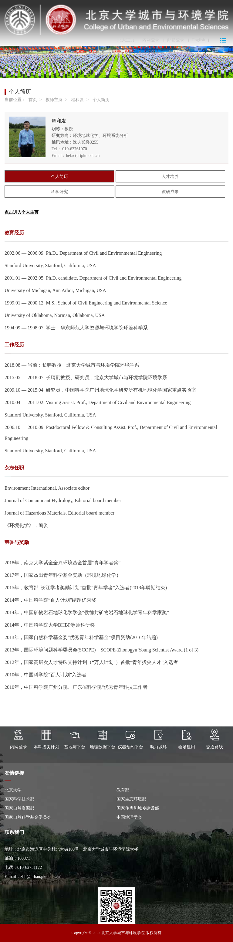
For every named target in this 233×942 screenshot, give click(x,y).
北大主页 (125, 40)
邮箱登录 (175, 40)
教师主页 (54, 99)
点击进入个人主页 (22, 212)
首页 (33, 99)
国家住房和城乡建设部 (137, 808)
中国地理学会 (129, 817)
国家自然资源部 (19, 808)
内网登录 (150, 40)
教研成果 (170, 191)
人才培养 (170, 176)
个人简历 (101, 99)
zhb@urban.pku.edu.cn (40, 876)
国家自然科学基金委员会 (28, 817)
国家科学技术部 (19, 799)
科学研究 (59, 191)
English (198, 40)
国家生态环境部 (131, 799)
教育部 (122, 790)
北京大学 (13, 790)
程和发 (77, 99)
